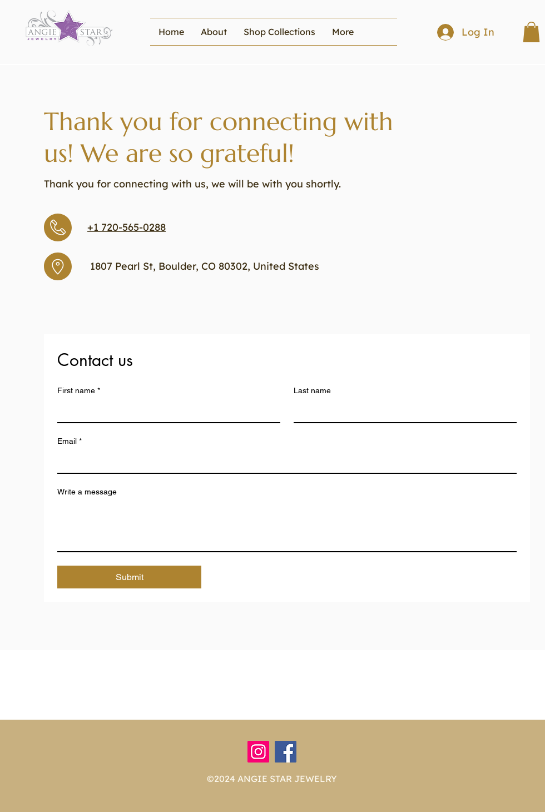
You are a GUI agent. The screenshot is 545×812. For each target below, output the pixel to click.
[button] (279, 31)
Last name (312, 390)
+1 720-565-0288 (126, 227)
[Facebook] (285, 752)
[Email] (283, 461)
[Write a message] (287, 526)
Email (69, 441)
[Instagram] (258, 752)
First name (78, 390)
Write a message (87, 491)
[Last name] (402, 411)
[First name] (165, 411)
